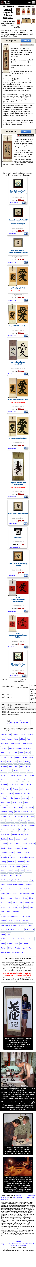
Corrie (3, 871)
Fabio (30, 925)
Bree (2, 830)
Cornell (25, 866)
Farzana (10, 943)
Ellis (9, 907)
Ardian (3, 798)
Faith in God (29, 930)
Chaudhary (5, 857)
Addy (8, 753)
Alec (10, 771)
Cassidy (32, 843)
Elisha (3, 907)
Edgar (25, 898)
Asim (2, 803)
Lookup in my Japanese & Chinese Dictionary (17, 722)
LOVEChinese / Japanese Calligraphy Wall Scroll (18, 635)
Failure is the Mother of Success (12, 930)
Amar (29, 784)
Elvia (26, 907)
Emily (8, 912)
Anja (2, 793)
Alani (22, 766)
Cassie (3, 848)
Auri (15, 807)
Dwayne (17, 898)
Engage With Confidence (9, 916)
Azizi (31, 807)
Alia (26, 775)
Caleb (11, 839)
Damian (28, 871)
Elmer (15, 907)
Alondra (4, 784)
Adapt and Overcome (24, 748)
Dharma (11, 889)
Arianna (25, 798)
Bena (3, 821)
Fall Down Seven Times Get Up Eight (14, 939)
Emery (32, 907)
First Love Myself (21, 948)
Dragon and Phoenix (27, 893)
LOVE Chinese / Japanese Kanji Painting (18, 565)
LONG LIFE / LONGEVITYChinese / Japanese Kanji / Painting (18, 251)
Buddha (4, 839)
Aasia (3, 739)
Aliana (32, 775)
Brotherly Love (17, 834)
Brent (15, 830)
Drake (3, 898)
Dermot (3, 889)
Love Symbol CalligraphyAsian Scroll (18, 363)
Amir (2, 789)
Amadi (22, 784)
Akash (9, 762)
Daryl (31, 880)
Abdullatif (4, 743)
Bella (10, 816)
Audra (26, 803)
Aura (9, 807)
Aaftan (23, 734)
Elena (9, 902)
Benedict (10, 821)
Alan (16, 766)
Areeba (10, 798)
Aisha (31, 757)
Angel (9, 789)
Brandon (31, 825)
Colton (18, 866)
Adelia (15, 753)
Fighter (3, 948)
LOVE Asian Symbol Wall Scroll (18, 438)
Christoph (20, 862)
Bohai (24, 825)
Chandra (4, 852)
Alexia (13, 775)
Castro (10, 848)
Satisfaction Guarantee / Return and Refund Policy (22, 1244)
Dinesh (19, 889)
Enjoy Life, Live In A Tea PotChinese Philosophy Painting (18, 192)
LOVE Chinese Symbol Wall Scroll (18, 400)
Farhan (31, 939)
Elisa (32, 902)
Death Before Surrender (15, 884)
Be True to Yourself (21, 812)
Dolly (9, 893)
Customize (26, 40)
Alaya (28, 766)
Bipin (13, 825)
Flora (30, 948)
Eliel (21, 902)
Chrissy (3, 862)
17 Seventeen (6, 734)
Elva (20, 907)
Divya (3, 893)
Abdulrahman (15, 743)
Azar (25, 807)
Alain (11, 766)
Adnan (3, 757)
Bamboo (4, 812)
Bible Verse (5, 825)
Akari (3, 762)
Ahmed (17, 757)
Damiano (4, 875)
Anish (28, 789)
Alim (2, 780)
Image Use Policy (6, 1244)
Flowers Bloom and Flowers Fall (12, 952)
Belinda (4, 816)
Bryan (27, 834)
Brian (21, 830)
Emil (2, 912)
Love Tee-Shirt (18, 537)
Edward (31, 898)
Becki (32, 812)
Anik (21, 789)
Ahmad (10, 757)
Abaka (9, 739)
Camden (25, 839)
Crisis (16, 871)
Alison (14, 780)
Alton (11, 784)
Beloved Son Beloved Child (24, 816)
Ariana (17, 798)
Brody (27, 830)
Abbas (22, 739)
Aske (8, 803)
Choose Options (15, 547)
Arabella (27, 793)
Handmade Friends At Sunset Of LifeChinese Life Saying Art (18, 222)
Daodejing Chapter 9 (8, 880)
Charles (18, 852)
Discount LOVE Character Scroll (18, 326)
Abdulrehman (27, 743)
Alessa (23, 771)
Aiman (25, 757)
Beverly (23, 821)
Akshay (27, 762)
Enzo (22, 916)
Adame (11, 748)
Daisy (22, 871)
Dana (11, 875)
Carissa (17, 843)
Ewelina (25, 921)
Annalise (10, 793)
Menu (31, 2)
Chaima (24, 848)
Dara (19, 880)
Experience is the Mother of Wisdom (13, 925)
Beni (17, 821)
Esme (28, 916)
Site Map (18, 1241)
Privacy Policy (16, 1244)
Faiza (3, 934)
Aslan (14, 803)
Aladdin (4, 766)
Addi (2, 753)
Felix (16, 943)
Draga (15, 893)
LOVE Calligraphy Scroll (18, 288)
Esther (3, 921)
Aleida (16, 771)
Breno (9, 830)
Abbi (28, 739)
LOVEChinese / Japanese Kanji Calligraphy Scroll (18, 599)
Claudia (11, 866)
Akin (15, 762)
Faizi (8, 934)
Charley (26, 852)
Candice (4, 843)
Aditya (27, 753)
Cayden (17, 848)
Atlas (20, 803)
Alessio (29, 771)
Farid (3, 943)
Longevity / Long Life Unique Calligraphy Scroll (18, 484)
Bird (18, 825)
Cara (10, 843)
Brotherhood (5, 834)
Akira (21, 762)
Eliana (15, 902)
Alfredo (19, 775)
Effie (2, 902)
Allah (20, 780)
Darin (25, 880)
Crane (10, 871)
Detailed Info (14, 203)
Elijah (27, 902)
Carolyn (24, 843)
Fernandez (24, 943)
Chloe (13, 857)
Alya (16, 784)
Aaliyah (30, 734)
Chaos (11, 852)
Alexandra (4, 775)
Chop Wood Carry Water (26, 857)
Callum (17, 839)
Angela (15, 789)
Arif (31, 798)
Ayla (20, 807)
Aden (21, 753)
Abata (16, 739)
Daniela (18, 875)
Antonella (18, 793)
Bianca (30, 821)
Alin (8, 780)
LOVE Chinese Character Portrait (18, 514)
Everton (17, 921)
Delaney (29, 884)
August (3, 807)
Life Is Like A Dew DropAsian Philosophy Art (18, 665)
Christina (11, 862)
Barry (11, 812)
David (3, 884)
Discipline (27, 889)
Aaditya (15, 734)
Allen (26, 780)
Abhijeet (4, 748)
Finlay (10, 948)
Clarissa (4, 866)
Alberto (3, 771)
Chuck (28, 862)
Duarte (10, 898)
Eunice (10, 921)
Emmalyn (16, 912)
